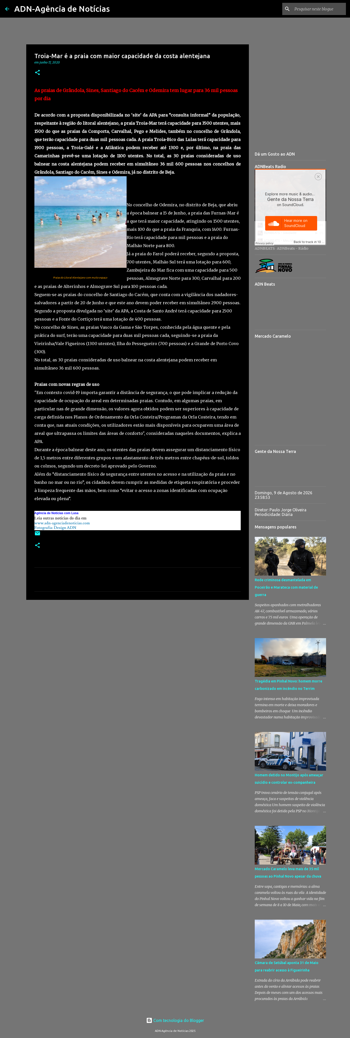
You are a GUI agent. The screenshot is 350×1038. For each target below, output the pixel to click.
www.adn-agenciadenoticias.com (62, 523)
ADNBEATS (265, 248)
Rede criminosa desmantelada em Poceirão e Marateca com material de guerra (286, 587)
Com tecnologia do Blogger (175, 1020)
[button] (37, 72)
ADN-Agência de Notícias (62, 8)
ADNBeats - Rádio (292, 248)
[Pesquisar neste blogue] (319, 9)
